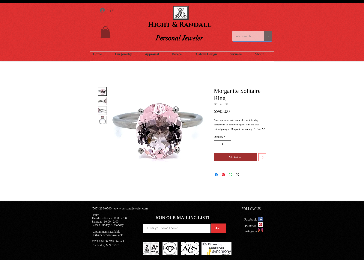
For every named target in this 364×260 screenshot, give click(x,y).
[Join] (218, 228)
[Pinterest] (251, 225)
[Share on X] (237, 174)
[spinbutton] (222, 144)
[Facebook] (250, 219)
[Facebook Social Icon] (260, 219)
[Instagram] (260, 230)
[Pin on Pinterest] (223, 174)
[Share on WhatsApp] (230, 174)
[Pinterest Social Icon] (260, 224)
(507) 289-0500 (102, 208)
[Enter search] (245, 36)
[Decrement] (216, 144)
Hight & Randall (179, 24)
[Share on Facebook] (216, 174)
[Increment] (228, 144)
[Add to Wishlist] (262, 157)
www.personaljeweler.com (131, 208)
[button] (105, 32)
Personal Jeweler (179, 38)
